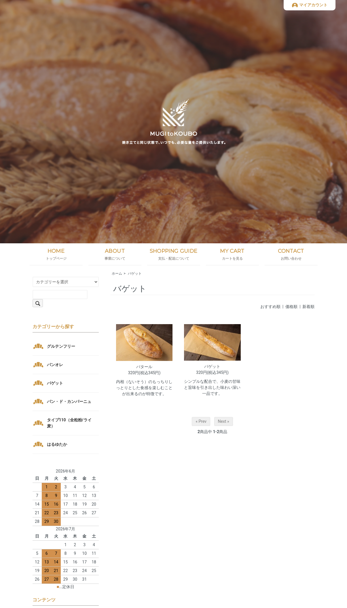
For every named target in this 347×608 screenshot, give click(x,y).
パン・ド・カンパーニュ (69, 401)
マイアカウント (313, 5)
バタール (144, 366)
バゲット (135, 274)
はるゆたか (57, 444)
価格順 (291, 306)
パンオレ (55, 364)
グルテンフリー (61, 346)
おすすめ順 (270, 306)
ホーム (117, 274)
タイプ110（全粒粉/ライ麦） (69, 423)
